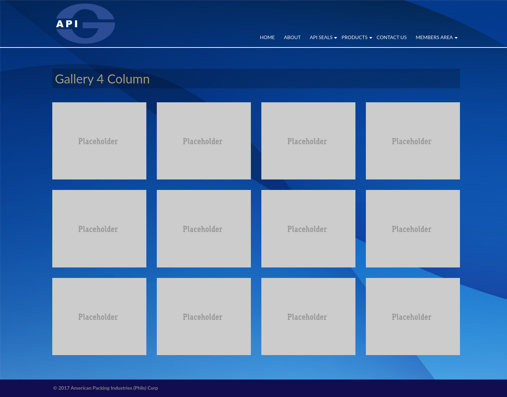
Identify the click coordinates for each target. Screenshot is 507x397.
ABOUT (292, 37)
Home (267, 37)
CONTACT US (392, 37)
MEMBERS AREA (434, 37)
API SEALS (321, 37)
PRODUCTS (354, 37)
